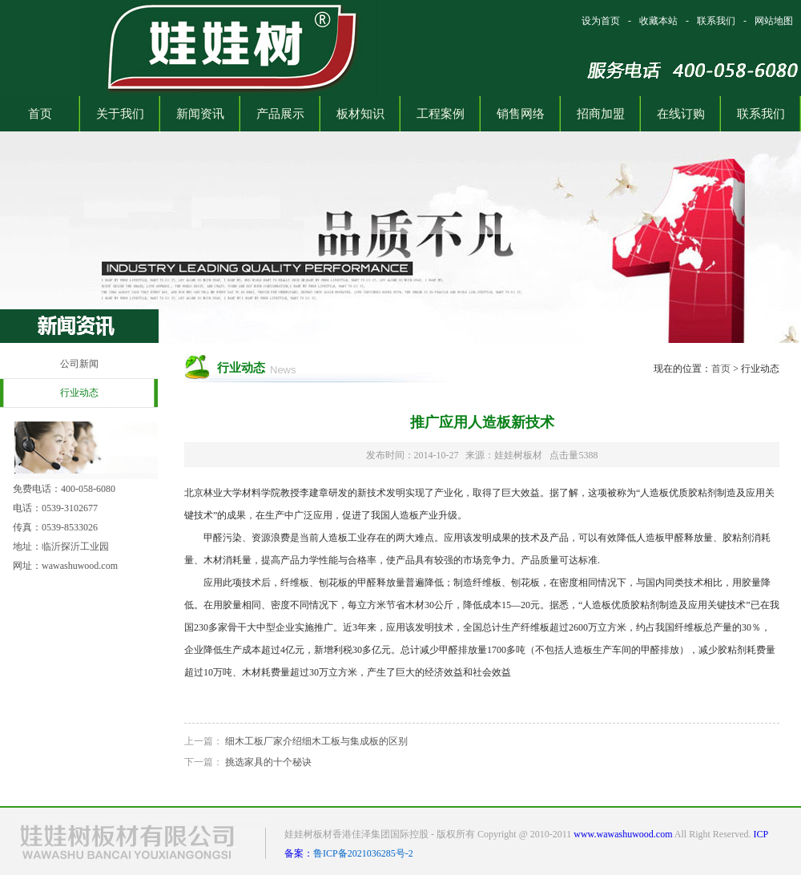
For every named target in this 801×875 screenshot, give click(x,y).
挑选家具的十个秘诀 (268, 762)
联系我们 (716, 20)
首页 (721, 368)
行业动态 (79, 392)
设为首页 (601, 20)
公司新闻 (79, 363)
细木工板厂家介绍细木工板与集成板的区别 (316, 741)
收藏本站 (658, 20)
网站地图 (774, 20)
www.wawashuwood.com (623, 834)
